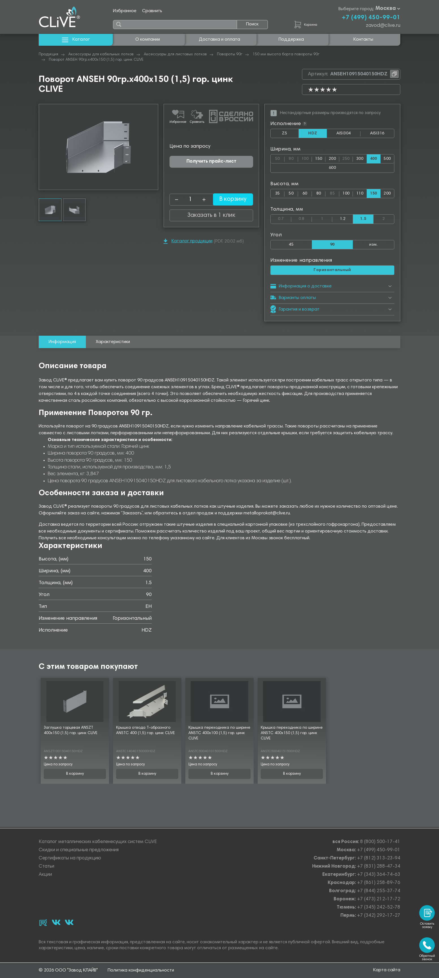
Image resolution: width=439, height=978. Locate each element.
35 (277, 194)
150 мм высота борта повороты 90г (286, 54)
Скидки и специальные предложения (79, 850)
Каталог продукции (188, 241)
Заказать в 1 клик (211, 215)
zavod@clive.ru (383, 25)
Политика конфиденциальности (141, 970)
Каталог (76, 39)
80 (293, 158)
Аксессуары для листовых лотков (175, 54)
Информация (62, 342)
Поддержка (291, 39)
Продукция (48, 54)
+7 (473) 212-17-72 (378, 899)
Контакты (363, 39)
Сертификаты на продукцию (70, 858)
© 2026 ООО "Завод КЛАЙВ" (68, 970)
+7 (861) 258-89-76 (378, 883)
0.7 (284, 218)
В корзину (229, 199)
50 (279, 158)
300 (359, 159)
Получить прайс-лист (211, 161)
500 (387, 159)
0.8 (305, 218)
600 (332, 168)
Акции (45, 874)
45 (291, 245)
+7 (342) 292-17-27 (378, 915)
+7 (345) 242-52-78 (378, 907)
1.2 (342, 219)
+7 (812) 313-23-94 (378, 858)
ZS (290, 134)
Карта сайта (386, 970)
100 (306, 158)
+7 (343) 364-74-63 (378, 874)
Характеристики (113, 342)
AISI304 (348, 134)
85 (334, 192)
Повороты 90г (229, 54)
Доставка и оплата (219, 39)
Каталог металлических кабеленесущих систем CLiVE (98, 842)
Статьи (46, 866)
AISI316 (382, 134)
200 (332, 159)
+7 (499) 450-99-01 (371, 18)
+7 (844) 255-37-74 (378, 891)
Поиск (252, 24)
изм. (373, 245)
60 (305, 194)
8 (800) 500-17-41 (380, 842)
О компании (147, 39)
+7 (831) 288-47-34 (378, 866)
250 (347, 158)
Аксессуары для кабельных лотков (101, 54)
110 (359, 194)
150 (318, 159)
